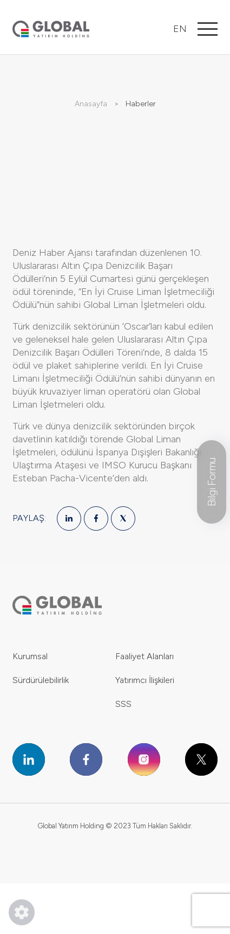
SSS (123, 704)
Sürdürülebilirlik (40, 680)
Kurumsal (30, 656)
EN (180, 29)
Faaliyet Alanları (144, 656)
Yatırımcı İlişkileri (144, 680)
